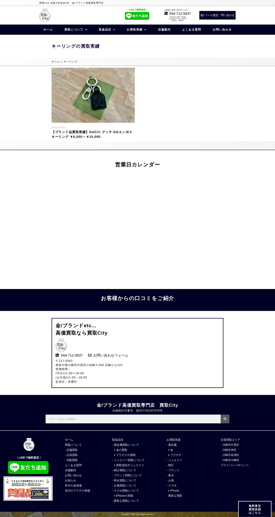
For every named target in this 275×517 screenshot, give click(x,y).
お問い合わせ (222, 29)
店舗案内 (164, 29)
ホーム (48, 29)
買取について (75, 29)
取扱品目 (107, 29)
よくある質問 (191, 29)
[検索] (225, 419)
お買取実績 (136, 29)
